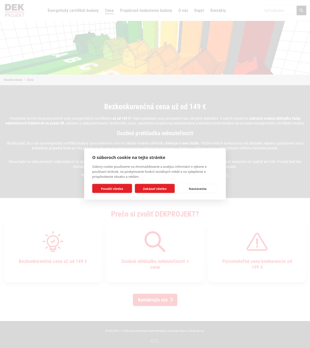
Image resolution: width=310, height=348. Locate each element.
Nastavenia (198, 188)
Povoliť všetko (112, 188)
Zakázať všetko (155, 188)
